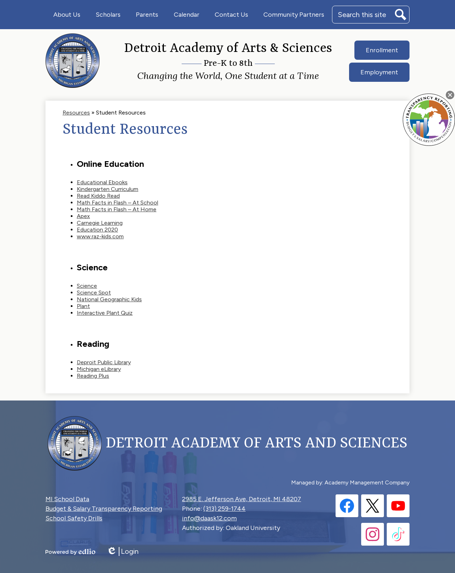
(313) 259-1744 (224, 509)
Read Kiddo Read (98, 195)
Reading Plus (93, 375)
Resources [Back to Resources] (76, 112)
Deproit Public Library (104, 362)
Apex (83, 216)
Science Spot (94, 292)
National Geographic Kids (109, 299)
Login (123, 551)
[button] (66, 14)
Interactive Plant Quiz (105, 312)
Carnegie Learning (100, 222)
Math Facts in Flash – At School (117, 202)
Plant (83, 306)
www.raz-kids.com (100, 236)
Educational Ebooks (102, 182)
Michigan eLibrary (99, 369)
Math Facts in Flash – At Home (116, 209)
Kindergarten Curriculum (107, 189)
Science (87, 285)
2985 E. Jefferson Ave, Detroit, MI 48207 (241, 499)
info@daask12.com (209, 518)
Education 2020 (97, 229)
